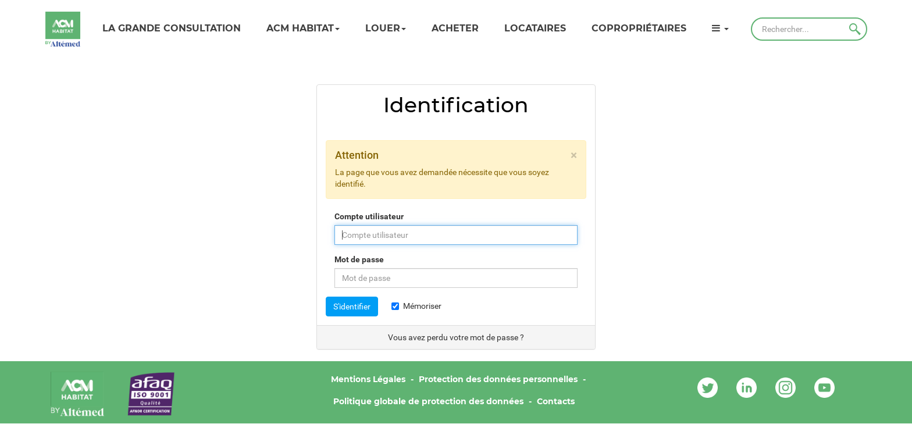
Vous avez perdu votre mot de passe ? (456, 337)
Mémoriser (416, 306)
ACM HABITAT (303, 28)
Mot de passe (359, 259)
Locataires (535, 28)
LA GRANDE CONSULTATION (171, 28)
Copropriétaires (639, 28)
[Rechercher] (809, 29)
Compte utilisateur (369, 216)
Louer (385, 28)
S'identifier (351, 306)
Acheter (455, 28)
